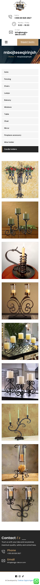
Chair (6, 121)
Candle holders (10, 149)
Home (11, 57)
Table (6, 114)
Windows (8, 107)
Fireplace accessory (12, 135)
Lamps (7, 93)
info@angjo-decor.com (21, 33)
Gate (6, 72)
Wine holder (9, 142)
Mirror (6, 128)
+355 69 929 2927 (23, 18)
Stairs (6, 86)
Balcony (7, 100)
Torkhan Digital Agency (26, 580)
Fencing (7, 79)
